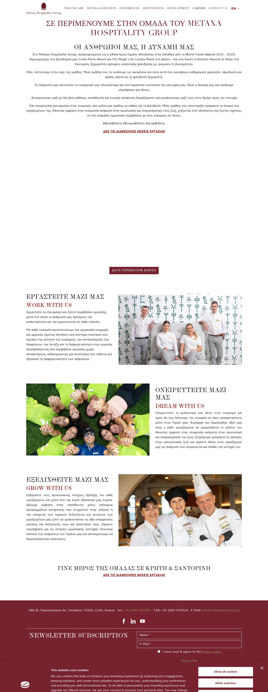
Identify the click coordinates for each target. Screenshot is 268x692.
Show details (204, 684)
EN (234, 8)
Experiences (129, 8)
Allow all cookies (226, 644)
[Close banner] (262, 640)
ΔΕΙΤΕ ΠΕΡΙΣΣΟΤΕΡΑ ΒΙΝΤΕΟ (134, 270)
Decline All (225, 667)
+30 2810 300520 (137, 610)
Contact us (218, 8)
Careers (199, 8)
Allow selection (225, 655)
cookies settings (153, 667)
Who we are (74, 8)
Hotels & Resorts (101, 8)
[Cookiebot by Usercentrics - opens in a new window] (25, 684)
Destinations (153, 8)
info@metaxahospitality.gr (221, 610)
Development (178, 8)
